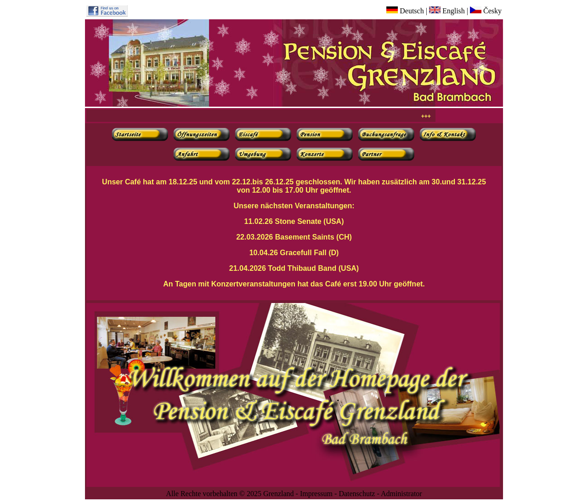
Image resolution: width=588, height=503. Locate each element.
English (447, 11)
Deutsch (405, 11)
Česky (486, 11)
